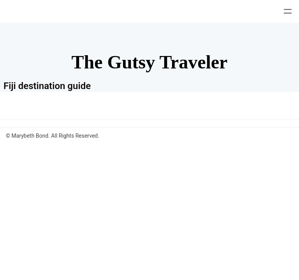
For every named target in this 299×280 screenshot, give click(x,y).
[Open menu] (288, 11)
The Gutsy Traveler (150, 62)
